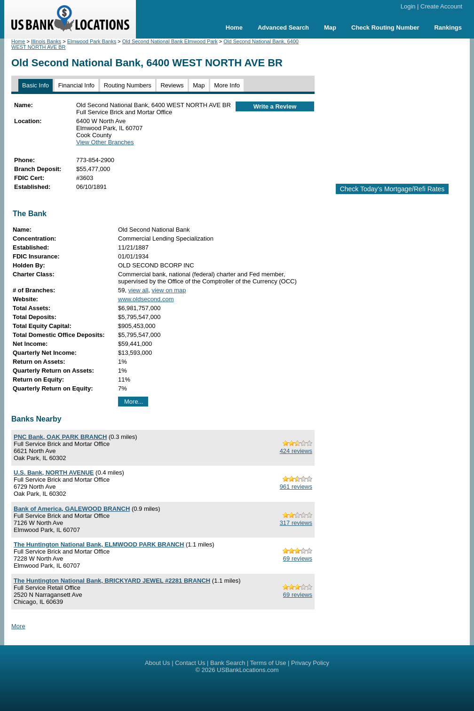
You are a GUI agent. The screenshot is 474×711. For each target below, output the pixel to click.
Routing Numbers (127, 85)
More (18, 626)
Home (234, 27)
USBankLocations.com (248, 669)
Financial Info (76, 85)
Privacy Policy (310, 662)
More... (133, 401)
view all (138, 290)
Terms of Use (268, 662)
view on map (169, 290)
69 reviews (297, 558)
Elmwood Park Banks (92, 41)
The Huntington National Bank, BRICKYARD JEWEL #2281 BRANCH (112, 580)
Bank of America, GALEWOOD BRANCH (72, 508)
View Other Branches (105, 142)
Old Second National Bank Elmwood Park (170, 41)
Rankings (448, 27)
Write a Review (275, 106)
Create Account (441, 6)
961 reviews (296, 486)
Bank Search (227, 662)
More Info (227, 85)
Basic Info (35, 85)
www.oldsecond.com (146, 299)
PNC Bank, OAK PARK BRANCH (60, 436)
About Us (157, 662)
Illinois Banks (46, 41)
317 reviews (296, 522)
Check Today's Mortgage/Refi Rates (392, 189)
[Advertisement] (398, 107)
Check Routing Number (385, 27)
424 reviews (296, 450)
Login (408, 6)
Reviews (171, 85)
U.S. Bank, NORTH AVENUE (54, 472)
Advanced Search (283, 27)
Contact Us (190, 662)
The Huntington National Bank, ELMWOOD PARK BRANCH (99, 544)
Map (330, 27)
